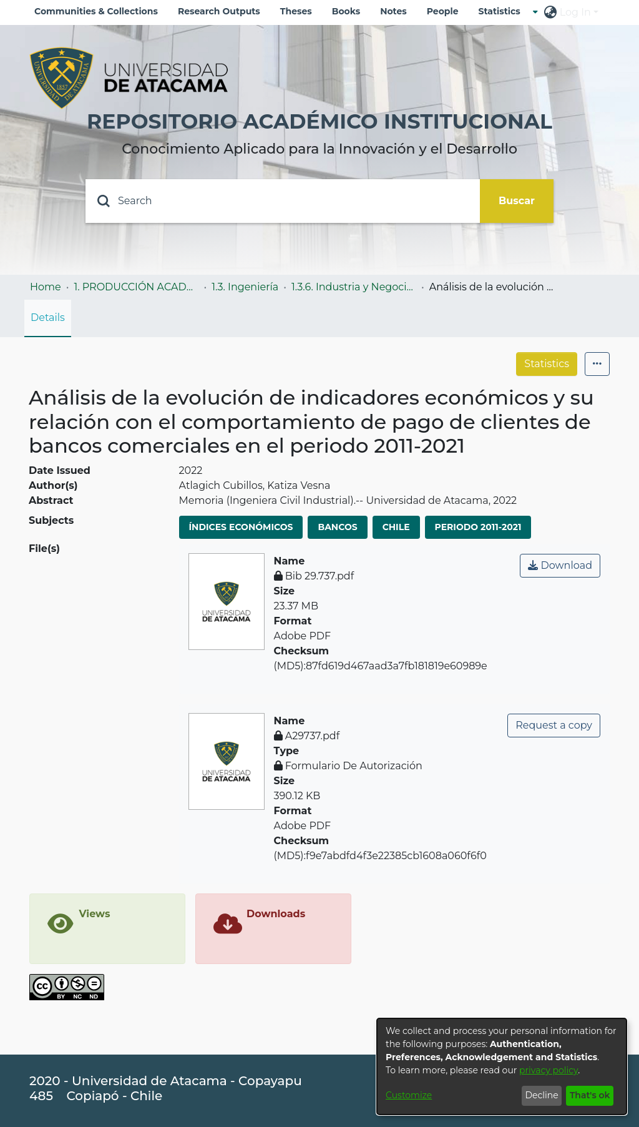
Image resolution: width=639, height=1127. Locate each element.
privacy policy (548, 1070)
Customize (409, 1095)
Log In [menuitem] (575, 12)
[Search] (282, 201)
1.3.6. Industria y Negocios (353, 287)
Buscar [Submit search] (517, 201)
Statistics (546, 364)
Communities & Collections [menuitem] (96, 11)
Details (48, 317)
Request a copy (553, 725)
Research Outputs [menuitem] (219, 11)
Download (560, 565)
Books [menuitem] (346, 11)
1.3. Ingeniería (245, 287)
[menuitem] (503, 11)
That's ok (590, 1095)
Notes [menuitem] (393, 11)
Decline (541, 1095)
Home (45, 287)
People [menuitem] (443, 11)
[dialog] (502, 1066)
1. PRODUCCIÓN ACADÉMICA (136, 287)
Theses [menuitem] (296, 11)
